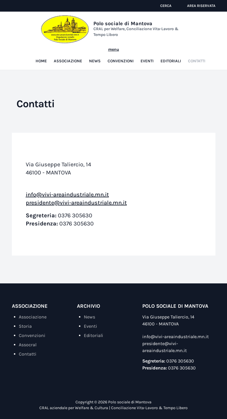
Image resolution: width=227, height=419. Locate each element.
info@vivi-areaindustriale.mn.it (67, 188)
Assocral (27, 339)
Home (41, 55)
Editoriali (170, 55)
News (95, 55)
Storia (25, 320)
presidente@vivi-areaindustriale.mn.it (76, 197)
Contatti (196, 55)
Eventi (147, 55)
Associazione (68, 55)
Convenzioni (121, 55)
